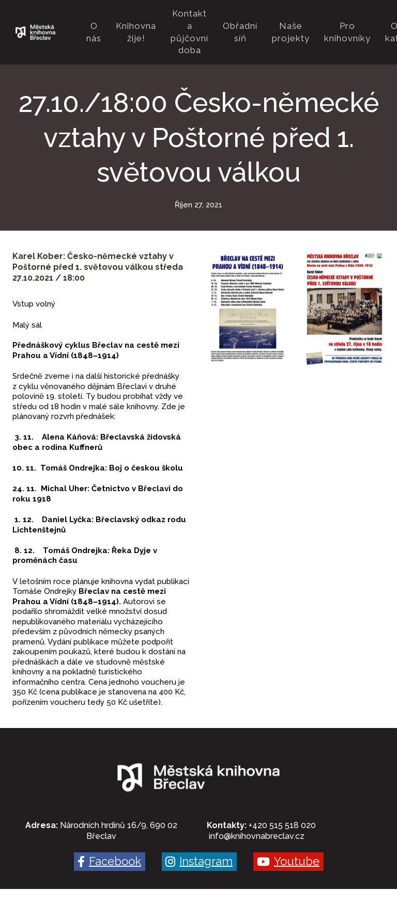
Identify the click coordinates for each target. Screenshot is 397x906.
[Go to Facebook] (109, 837)
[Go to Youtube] (288, 837)
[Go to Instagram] (199, 837)
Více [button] (363, 20)
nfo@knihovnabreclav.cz (257, 812)
